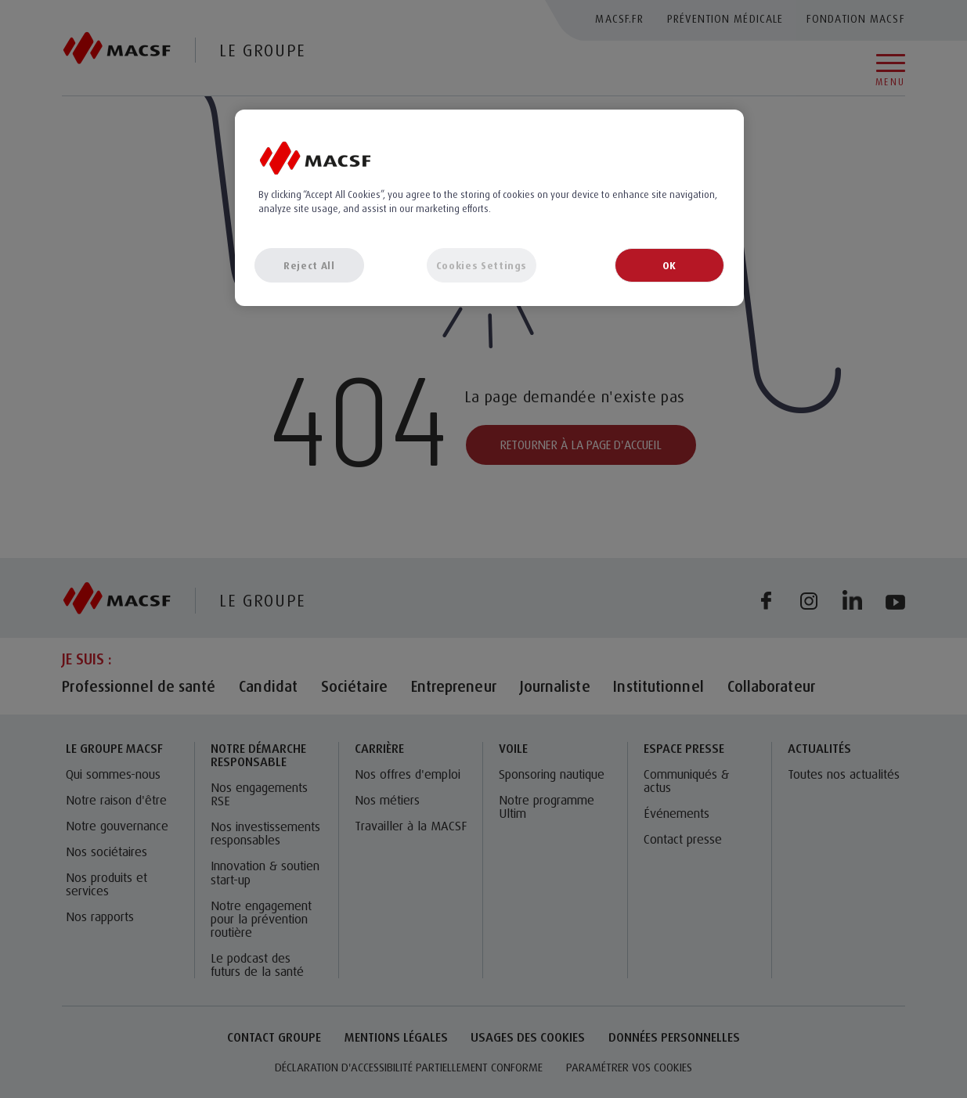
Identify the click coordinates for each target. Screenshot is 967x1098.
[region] (489, 207)
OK (669, 265)
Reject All (309, 265)
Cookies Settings (481, 265)
